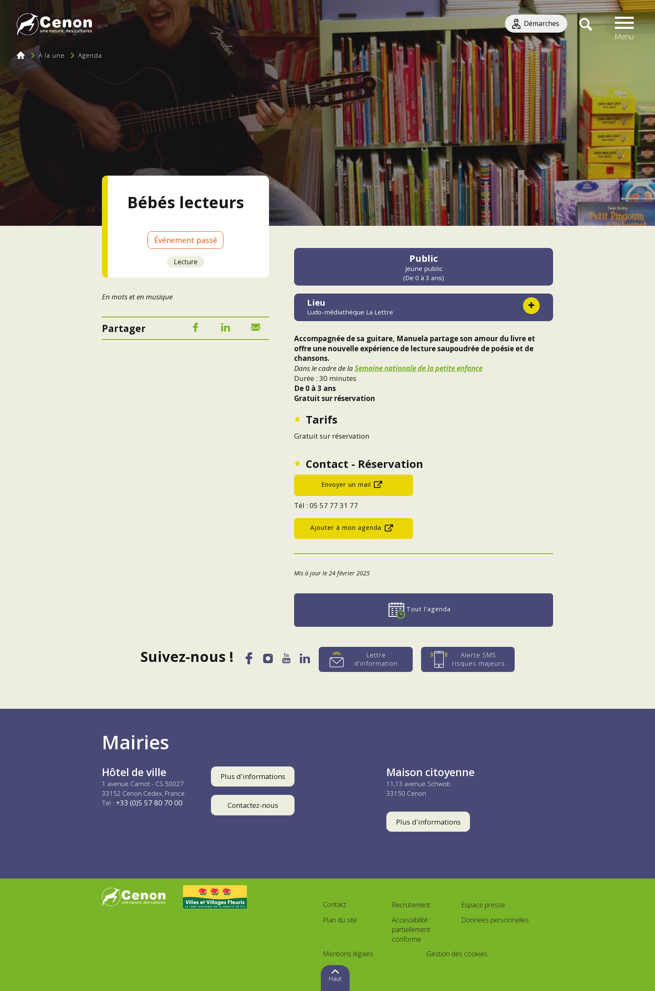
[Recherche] (585, 25)
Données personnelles (495, 920)
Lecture (186, 261)
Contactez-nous (253, 805)
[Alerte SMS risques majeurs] (470, 659)
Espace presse (483, 904)
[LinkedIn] (226, 329)
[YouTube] (287, 660)
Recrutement (411, 904)
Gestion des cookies (457, 953)
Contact (334, 904)
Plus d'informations (253, 776)
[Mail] (256, 329)
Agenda (90, 55)
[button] (624, 25)
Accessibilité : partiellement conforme (411, 929)
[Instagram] (267, 660)
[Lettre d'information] (368, 659)
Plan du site (340, 920)
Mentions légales (348, 953)
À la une (51, 55)
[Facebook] (195, 329)
